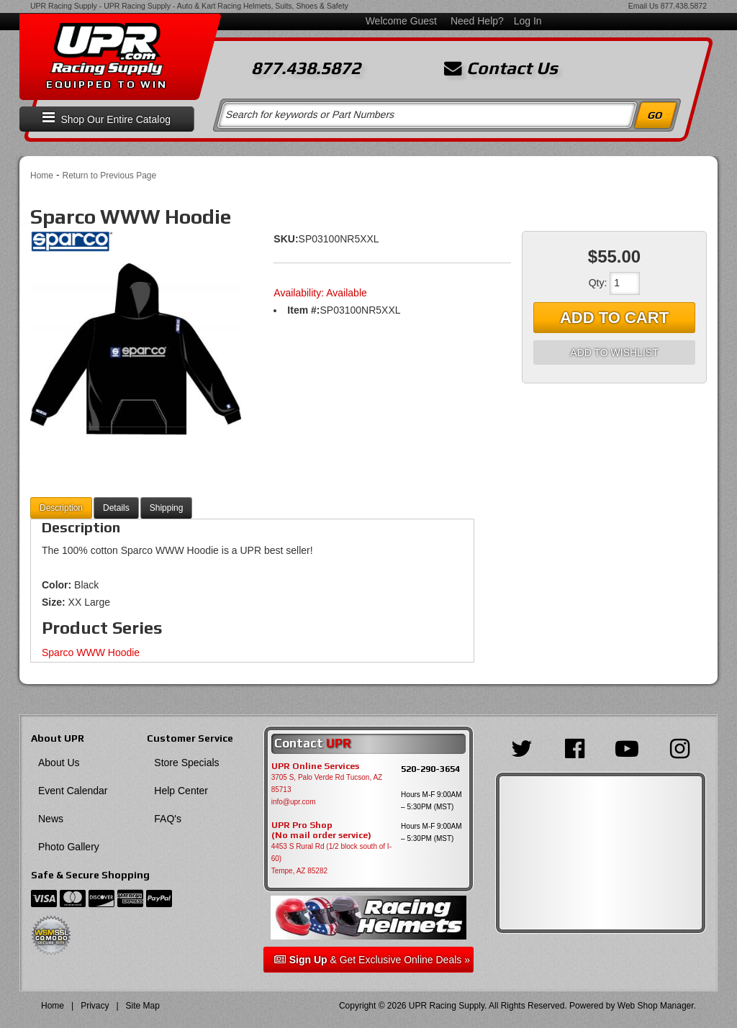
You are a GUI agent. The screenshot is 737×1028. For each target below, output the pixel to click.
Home (41, 175)
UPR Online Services (315, 766)
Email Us (643, 5)
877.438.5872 (684, 5)
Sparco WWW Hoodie (91, 652)
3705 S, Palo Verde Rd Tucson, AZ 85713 (327, 783)
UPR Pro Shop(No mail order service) (321, 830)
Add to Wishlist (614, 352)
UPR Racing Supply (63, 5)
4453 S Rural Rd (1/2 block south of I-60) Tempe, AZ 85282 (331, 858)
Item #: (303, 310)
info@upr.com (293, 802)
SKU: (285, 239)
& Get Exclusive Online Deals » (372, 959)
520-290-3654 (430, 768)
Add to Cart (614, 318)
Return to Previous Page (109, 175)
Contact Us (501, 68)
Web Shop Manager (656, 1006)
